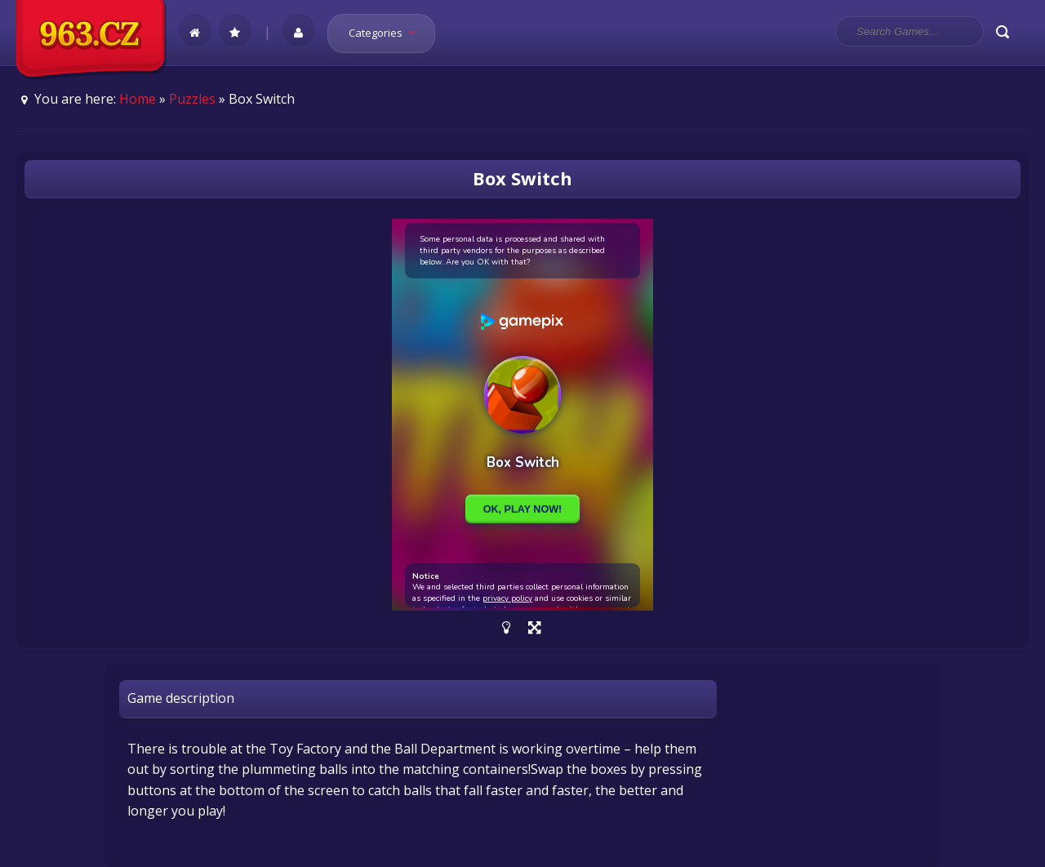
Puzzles (192, 99)
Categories (387, 32)
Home (137, 99)
